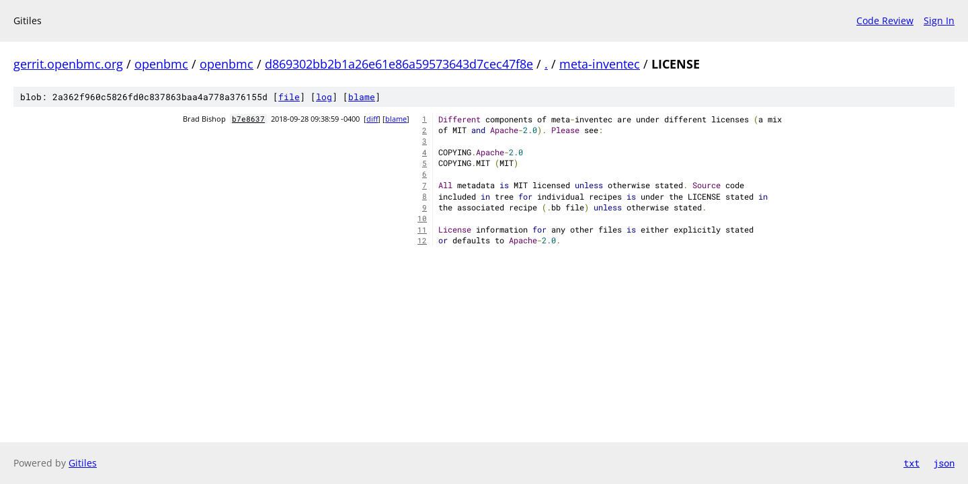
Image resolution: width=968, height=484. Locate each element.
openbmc (161, 64)
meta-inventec (599, 64)
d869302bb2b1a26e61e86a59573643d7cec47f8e (399, 64)
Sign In (939, 20)
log (324, 97)
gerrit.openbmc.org (68, 64)
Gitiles (83, 462)
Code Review (885, 20)
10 (422, 218)
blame (361, 97)
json (944, 462)
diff (372, 119)
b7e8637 (248, 119)
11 (422, 230)
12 (422, 240)
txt (911, 462)
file (289, 97)
